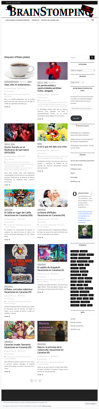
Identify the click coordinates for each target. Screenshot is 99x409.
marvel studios (16, 168)
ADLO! (72, 173)
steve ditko (17, 170)
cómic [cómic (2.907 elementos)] (80, 264)
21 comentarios (9, 91)
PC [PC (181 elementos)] (86, 285)
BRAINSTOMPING (83, 126)
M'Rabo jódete (18, 94)
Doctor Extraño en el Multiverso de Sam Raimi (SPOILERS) (16, 150)
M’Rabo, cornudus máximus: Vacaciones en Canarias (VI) (18, 290)
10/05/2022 (22, 156)
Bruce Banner (43, 100)
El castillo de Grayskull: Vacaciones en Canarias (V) (50, 268)
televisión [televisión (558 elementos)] (83, 295)
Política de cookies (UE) (50, 20)
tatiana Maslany (55, 106)
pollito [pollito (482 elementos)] (73, 288)
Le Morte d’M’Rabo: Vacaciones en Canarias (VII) (51, 214)
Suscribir (76, 118)
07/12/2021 (55, 150)
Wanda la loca (23, 170)
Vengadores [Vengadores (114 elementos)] (75, 302)
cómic (41, 102)
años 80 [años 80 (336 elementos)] (82, 254)
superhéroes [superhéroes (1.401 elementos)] (84, 291)
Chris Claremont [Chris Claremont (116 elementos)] (84, 258)
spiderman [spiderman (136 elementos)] (89, 288)
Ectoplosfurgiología (11, 81)
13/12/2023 (22, 88)
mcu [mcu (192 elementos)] (73, 285)
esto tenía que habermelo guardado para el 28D (52, 157)
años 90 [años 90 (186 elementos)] (90, 254)
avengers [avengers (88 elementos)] (83, 251)
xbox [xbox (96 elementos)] (90, 305)
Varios (29, 81)
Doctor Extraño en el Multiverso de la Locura (17, 163)
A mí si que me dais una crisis (52, 146)
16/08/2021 (55, 356)
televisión (61, 106)
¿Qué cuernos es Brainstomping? (17, 20)
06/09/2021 (22, 296)
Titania (66, 106)
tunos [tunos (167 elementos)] (85, 298)
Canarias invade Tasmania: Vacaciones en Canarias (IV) (17, 346)
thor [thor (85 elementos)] (91, 295)
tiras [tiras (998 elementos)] (73, 298)
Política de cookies (46, 406)
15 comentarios (9, 354)
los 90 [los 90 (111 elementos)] (73, 281)
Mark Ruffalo (52, 104)
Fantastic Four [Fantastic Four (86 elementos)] (76, 275)
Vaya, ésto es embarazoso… (17, 84)
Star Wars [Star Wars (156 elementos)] (74, 291)
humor (65, 102)
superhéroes (47, 106)
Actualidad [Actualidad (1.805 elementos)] (75, 251)
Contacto (35, 20)
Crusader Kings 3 (10, 225)
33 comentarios (42, 153)
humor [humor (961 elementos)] (73, 278)
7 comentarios (41, 222)
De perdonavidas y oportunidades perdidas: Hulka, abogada (49, 88)
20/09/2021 (22, 219)
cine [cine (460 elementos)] (91, 261)
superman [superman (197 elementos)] (74, 295)
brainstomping (10, 94)
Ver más (9, 107)
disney (54, 102)
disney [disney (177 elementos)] (82, 268)
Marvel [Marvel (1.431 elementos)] (88, 281)
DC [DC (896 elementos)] (87, 264)
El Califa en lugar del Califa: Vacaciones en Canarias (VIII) (18, 214)
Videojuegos (8, 209)
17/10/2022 (55, 94)
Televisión (52, 82)
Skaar (41, 106)
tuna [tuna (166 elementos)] (79, 298)
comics (45, 102)
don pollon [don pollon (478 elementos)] (84, 271)
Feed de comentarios (77, 326)
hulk (58, 102)
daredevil (50, 102)
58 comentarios (42, 97)
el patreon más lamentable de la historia (49, 156)
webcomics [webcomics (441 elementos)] (75, 305)
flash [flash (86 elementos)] (84, 275)
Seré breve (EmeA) (76, 165)
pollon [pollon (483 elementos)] (80, 288)
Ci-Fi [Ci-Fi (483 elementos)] (73, 261)
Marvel (58, 104)
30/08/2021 (55, 274)
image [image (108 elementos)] (80, 278)
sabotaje (9, 96)
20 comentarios (9, 222)
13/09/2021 (55, 219)
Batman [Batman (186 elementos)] (74, 258)
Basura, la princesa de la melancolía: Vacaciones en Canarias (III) (50, 350)
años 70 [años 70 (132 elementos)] (74, 254)
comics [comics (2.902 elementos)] (74, 264)
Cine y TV (40, 82)
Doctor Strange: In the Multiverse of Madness (19, 165)
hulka (61, 102)
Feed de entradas (75, 322)
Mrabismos (23, 81)
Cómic (46, 82)
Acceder (73, 319)
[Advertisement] (49, 37)
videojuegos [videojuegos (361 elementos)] (85, 302)
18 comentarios (42, 359)
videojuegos (12, 227)
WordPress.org (75, 181)
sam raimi (11, 170)
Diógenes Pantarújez (10, 88)
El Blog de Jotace (75, 169)
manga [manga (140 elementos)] (80, 281)
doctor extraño (14, 162)
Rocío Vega (74, 177)
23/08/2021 (22, 351)
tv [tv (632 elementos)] (91, 298)
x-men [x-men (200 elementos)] (83, 305)
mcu (61, 104)
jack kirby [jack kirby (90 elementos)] (88, 278)
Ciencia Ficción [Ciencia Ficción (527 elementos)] (82, 261)
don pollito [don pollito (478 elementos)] (75, 271)
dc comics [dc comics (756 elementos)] (74, 268)
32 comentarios (9, 159)
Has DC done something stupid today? (82, 160)
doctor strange (21, 164)
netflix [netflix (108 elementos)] (79, 285)
